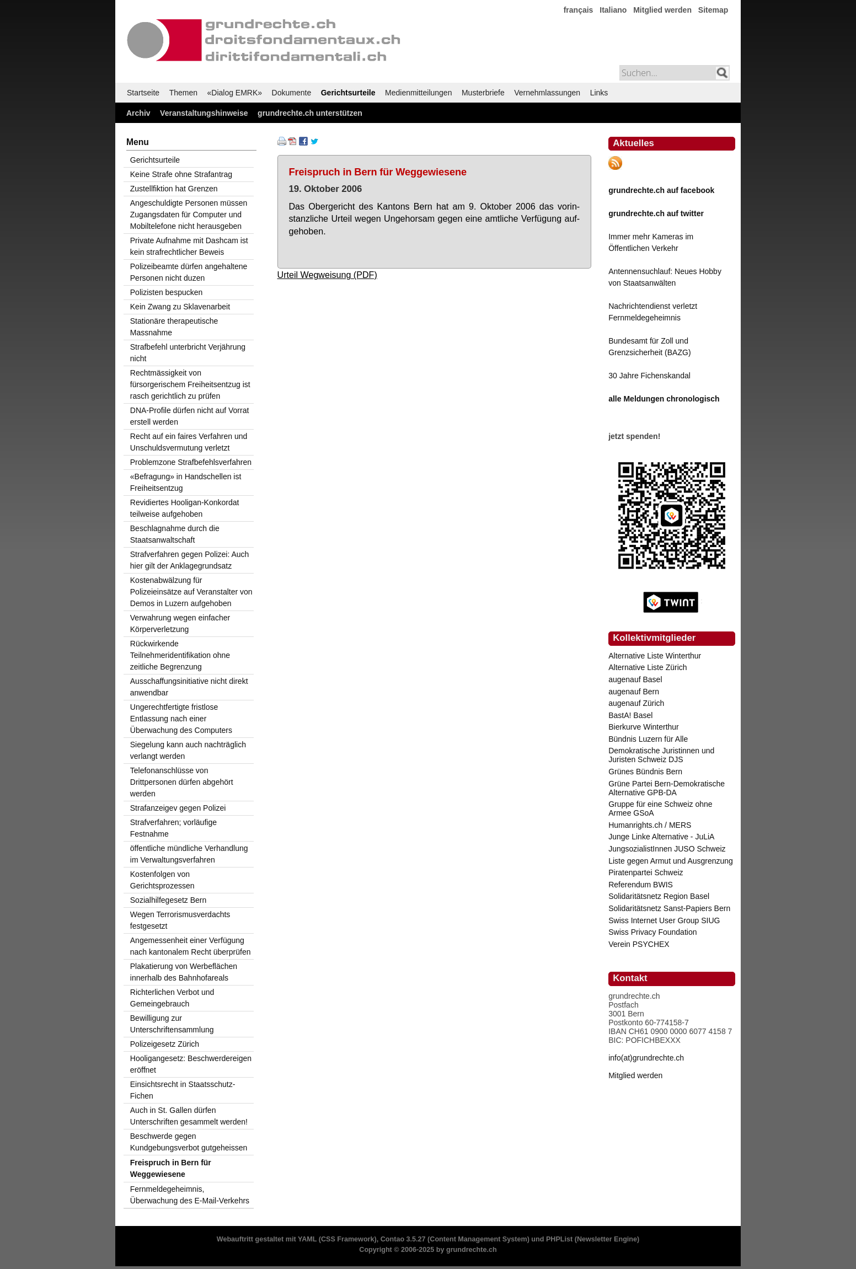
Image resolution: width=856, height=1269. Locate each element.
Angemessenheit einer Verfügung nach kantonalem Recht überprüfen (190, 946)
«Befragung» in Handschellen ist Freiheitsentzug (186, 482)
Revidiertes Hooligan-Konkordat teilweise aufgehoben (184, 508)
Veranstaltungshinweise (204, 113)
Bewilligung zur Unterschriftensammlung (172, 1024)
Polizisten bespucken (166, 292)
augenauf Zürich (636, 703)
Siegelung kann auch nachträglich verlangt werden (188, 750)
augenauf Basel (635, 679)
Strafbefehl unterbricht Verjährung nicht (187, 352)
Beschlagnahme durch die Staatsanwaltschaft (175, 534)
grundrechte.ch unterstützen (310, 113)
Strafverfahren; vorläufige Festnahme (173, 828)
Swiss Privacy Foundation (652, 932)
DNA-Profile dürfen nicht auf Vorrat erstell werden (189, 416)
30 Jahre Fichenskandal (649, 375)
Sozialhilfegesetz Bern (168, 900)
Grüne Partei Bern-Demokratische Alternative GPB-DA (666, 788)
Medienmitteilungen (418, 92)
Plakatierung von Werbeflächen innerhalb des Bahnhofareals (183, 972)
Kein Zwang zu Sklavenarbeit (180, 306)
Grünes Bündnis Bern (645, 771)
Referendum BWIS (640, 884)
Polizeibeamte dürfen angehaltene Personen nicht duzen (189, 272)
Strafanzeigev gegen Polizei (178, 808)
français (578, 10)
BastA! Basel (630, 715)
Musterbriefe (483, 92)
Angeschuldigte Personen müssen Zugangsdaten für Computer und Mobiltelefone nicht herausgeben (188, 215)
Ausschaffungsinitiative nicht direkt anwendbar (189, 687)
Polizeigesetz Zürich (164, 1044)
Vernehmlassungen (547, 92)
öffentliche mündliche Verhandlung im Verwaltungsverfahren (189, 854)
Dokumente (292, 92)
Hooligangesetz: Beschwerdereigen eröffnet (191, 1064)
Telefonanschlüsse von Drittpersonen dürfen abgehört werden (181, 782)
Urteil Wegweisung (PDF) (327, 275)
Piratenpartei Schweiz (645, 872)
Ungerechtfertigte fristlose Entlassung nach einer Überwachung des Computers (181, 719)
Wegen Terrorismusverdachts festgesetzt (180, 920)
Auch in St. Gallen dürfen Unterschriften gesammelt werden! (189, 1116)
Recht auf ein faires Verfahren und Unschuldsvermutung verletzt (188, 442)
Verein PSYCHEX (639, 944)
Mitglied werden (662, 10)
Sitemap (713, 10)
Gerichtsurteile (348, 92)
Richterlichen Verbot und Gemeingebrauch (172, 998)
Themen (183, 92)
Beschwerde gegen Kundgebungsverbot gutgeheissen (189, 1142)
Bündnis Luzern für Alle (648, 739)
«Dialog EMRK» (235, 92)
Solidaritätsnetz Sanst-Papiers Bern (669, 908)
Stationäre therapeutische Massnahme (174, 327)
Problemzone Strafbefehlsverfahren (191, 462)
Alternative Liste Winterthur (654, 655)
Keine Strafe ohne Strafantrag (181, 174)
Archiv (138, 113)
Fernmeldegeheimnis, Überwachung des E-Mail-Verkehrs (189, 1195)
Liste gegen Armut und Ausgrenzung (670, 860)
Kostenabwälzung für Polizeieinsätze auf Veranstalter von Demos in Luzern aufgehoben (191, 592)
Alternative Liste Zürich (647, 667)
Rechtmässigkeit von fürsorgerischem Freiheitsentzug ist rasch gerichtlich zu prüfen (190, 384)
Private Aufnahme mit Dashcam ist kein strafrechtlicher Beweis (189, 246)
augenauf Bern (633, 691)
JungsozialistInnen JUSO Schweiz (666, 848)
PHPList (559, 1239)
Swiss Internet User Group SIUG (664, 920)
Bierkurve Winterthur (643, 726)
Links (599, 92)
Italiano (613, 10)
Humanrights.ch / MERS (649, 825)
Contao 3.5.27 (403, 1239)
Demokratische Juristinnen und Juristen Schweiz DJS (661, 755)
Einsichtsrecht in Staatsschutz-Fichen (183, 1090)
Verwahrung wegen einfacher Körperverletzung (180, 623)
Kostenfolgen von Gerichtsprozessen (162, 880)
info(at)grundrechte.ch (646, 1057)
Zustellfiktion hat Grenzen (174, 188)
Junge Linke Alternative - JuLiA (661, 836)
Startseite (143, 92)
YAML (307, 1239)
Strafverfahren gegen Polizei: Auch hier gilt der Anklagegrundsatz (189, 560)
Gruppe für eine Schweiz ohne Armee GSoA (660, 808)
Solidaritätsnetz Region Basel (658, 896)
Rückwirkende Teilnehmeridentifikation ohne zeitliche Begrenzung (180, 655)
